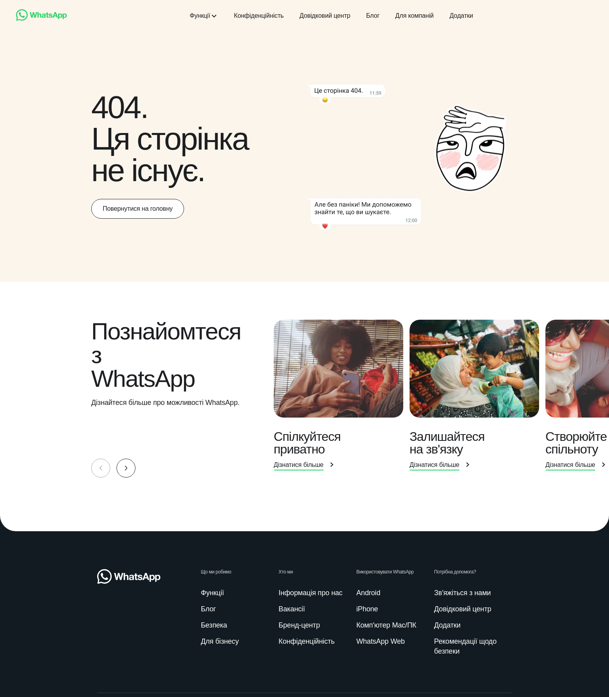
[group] (304, 399)
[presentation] (342, 399)
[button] (126, 468)
